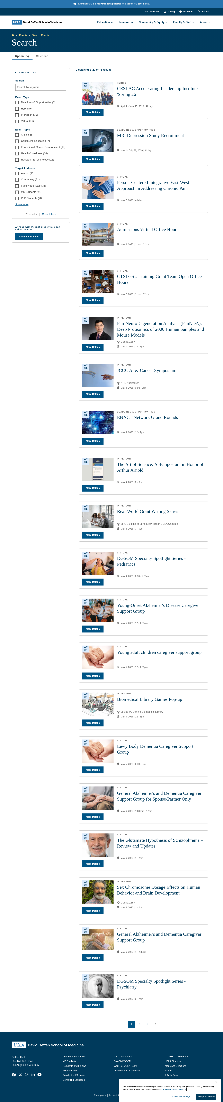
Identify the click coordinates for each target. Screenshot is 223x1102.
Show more (21, 204)
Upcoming (22, 57)
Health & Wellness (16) (34, 153)
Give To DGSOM (122, 1061)
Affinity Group (172, 1075)
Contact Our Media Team (178, 1080)
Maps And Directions (175, 1066)
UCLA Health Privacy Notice (163, 1095)
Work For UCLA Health (125, 1066)
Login (184, 1095)
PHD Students (70, 1070)
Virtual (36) (27, 121)
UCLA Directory (173, 1061)
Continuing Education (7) (35, 140)
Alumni (168, 1070)
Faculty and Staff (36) (33, 185)
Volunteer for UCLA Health (127, 1070)
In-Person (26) (29, 114)
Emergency (171, 1084)
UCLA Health (152, 11)
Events (23, 35)
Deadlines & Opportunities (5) (38, 102)
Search (19, 80)
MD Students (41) (31, 192)
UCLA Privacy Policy (135, 1095)
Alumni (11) (27, 173)
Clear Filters (49, 214)
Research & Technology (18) (37, 159)
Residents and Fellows (74, 1066)
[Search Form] (203, 11)
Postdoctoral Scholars (74, 1075)
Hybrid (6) (27, 108)
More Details (93, 112)
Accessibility (115, 1095)
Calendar (42, 56)
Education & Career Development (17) (43, 147)
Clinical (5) (27, 134)
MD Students (69, 1061)
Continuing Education (74, 1080)
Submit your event (29, 236)
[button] (186, 11)
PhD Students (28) (32, 198)
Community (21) (30, 179)
